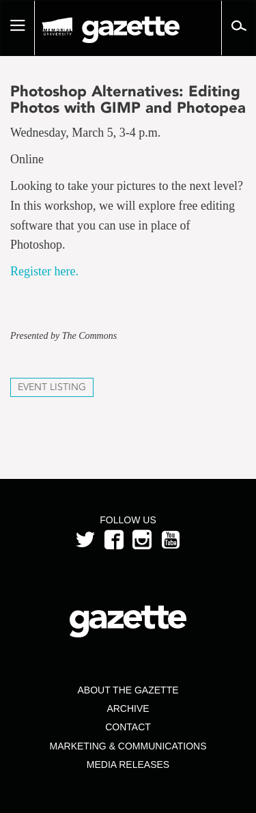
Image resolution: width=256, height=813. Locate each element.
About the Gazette (127, 690)
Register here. (44, 271)
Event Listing (52, 387)
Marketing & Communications (128, 746)
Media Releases (128, 764)
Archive (127, 708)
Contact (128, 726)
